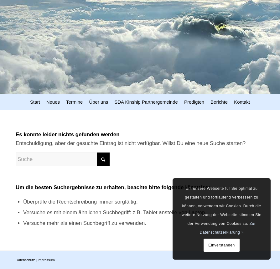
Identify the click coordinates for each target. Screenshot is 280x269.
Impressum (46, 260)
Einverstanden (221, 245)
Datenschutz (25, 260)
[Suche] (63, 159)
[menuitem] (35, 103)
